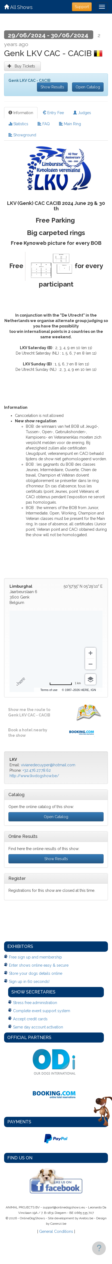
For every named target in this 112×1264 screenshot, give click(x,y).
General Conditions (56, 1231)
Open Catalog (88, 87)
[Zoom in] (90, 653)
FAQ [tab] (44, 124)
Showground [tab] (22, 135)
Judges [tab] (82, 113)
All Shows (18, 7)
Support (82, 7)
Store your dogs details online (35, 973)
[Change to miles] (65, 683)
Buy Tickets (22, 66)
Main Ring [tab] (70, 124)
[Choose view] (90, 679)
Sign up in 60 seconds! (29, 981)
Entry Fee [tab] (53, 113)
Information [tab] (20, 113)
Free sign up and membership (35, 957)
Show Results (52, 87)
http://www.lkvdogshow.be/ (34, 776)
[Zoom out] (90, 664)
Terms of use (49, 689)
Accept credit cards (30, 1019)
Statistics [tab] (18, 124)
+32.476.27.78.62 (37, 770)
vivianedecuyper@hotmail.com (48, 765)
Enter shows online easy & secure (39, 965)
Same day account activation (38, 1027)
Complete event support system (41, 1011)
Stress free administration (35, 1003)
